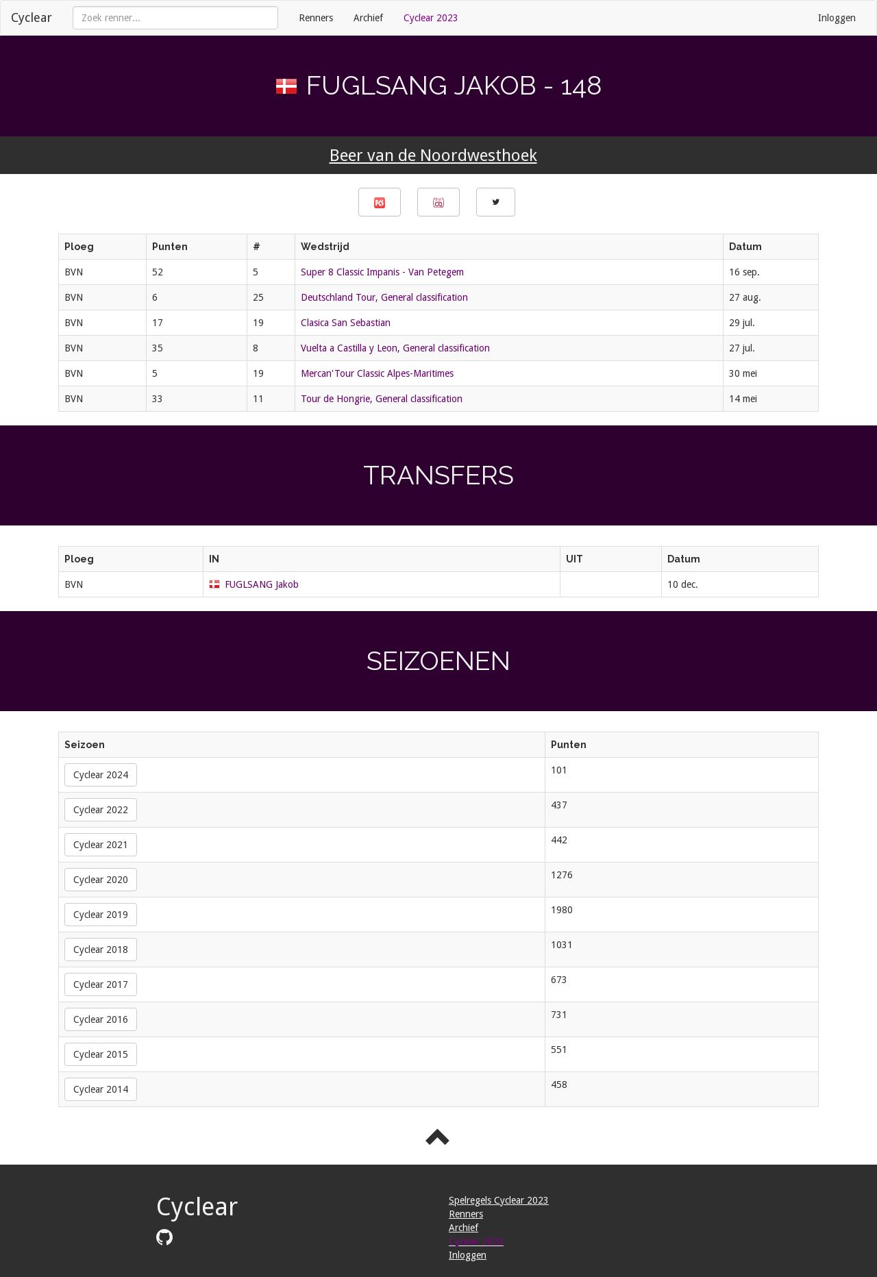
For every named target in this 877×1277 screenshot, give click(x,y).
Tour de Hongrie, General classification (381, 398)
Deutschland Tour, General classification (384, 297)
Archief (368, 17)
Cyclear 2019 (100, 914)
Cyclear (31, 17)
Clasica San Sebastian (346, 322)
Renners (316, 17)
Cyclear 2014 (100, 1089)
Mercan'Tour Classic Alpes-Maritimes (377, 373)
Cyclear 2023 (431, 17)
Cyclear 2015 (100, 1054)
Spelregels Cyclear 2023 (499, 1200)
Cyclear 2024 (100, 774)
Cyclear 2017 (100, 984)
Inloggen (837, 17)
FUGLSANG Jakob (262, 584)
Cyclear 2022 (100, 809)
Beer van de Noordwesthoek (433, 155)
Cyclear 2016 (100, 1019)
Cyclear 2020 (100, 879)
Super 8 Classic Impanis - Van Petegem (382, 271)
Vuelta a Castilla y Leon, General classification (395, 348)
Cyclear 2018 (100, 949)
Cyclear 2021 (100, 844)
